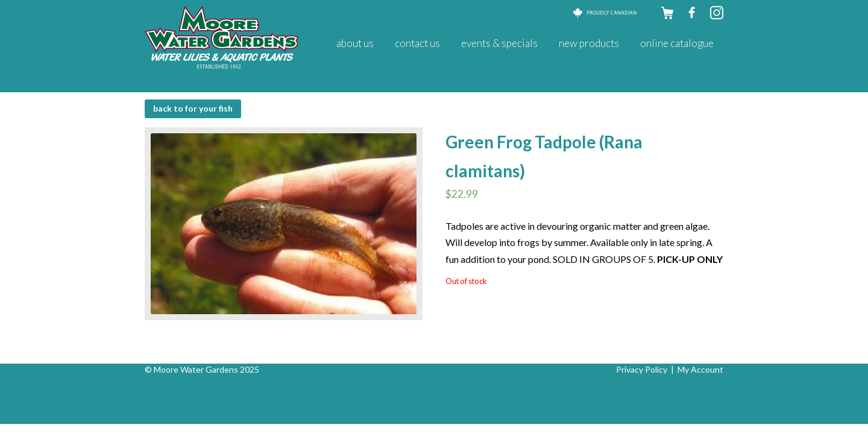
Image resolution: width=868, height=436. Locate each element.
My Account (700, 369)
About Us (355, 43)
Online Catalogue (677, 43)
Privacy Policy (641, 369)
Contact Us (417, 43)
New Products (589, 43)
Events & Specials (499, 43)
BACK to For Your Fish (193, 108)
